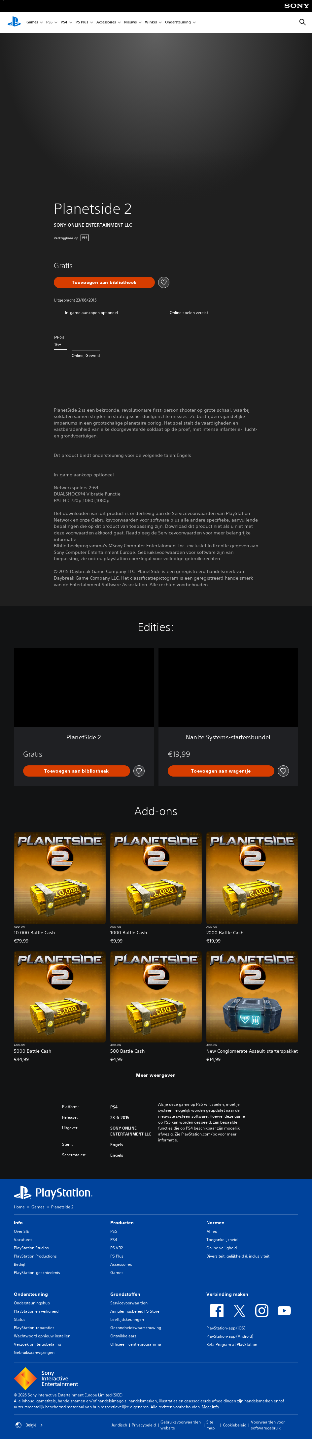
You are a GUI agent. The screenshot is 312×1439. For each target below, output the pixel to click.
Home (19, 1207)
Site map (210, 1425)
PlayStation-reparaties (34, 1327)
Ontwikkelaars (123, 1336)
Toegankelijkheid (221, 1239)
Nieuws (130, 22)
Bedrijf (19, 1264)
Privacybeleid (144, 1425)
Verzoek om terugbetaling (37, 1344)
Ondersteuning (178, 22)
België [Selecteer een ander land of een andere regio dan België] (29, 1425)
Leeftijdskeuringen (127, 1319)
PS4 (64, 22)
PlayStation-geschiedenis (37, 1272)
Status (19, 1319)
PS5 (49, 22)
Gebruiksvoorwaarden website (180, 1425)
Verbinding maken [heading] (227, 1294)
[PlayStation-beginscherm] (14, 22)
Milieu (211, 1231)
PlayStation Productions (35, 1256)
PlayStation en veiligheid (36, 1311)
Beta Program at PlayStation (231, 1344)
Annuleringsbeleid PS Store (134, 1311)
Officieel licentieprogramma (135, 1344)
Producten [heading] (122, 1223)
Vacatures (23, 1239)
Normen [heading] (215, 1223)
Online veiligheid (221, 1248)
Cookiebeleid (234, 1425)
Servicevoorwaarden (129, 1303)
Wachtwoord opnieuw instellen (42, 1336)
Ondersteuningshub (32, 1303)
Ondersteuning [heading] (31, 1294)
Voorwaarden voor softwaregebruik (268, 1425)
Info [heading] (18, 1223)
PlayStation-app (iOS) (225, 1328)
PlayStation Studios (31, 1248)
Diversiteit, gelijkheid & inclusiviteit (237, 1256)
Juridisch (119, 1425)
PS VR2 (116, 1248)
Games (32, 22)
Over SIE (21, 1231)
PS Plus (82, 22)
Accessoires (106, 22)
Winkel (151, 22)
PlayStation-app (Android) (229, 1336)
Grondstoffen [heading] (125, 1294)
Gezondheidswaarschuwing (135, 1327)
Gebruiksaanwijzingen (34, 1352)
